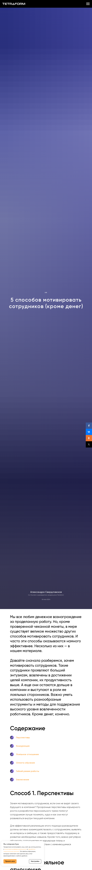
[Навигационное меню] (88, 4)
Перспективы (23, 737)
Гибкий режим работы (27, 771)
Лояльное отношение (27, 754)
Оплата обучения (25, 762)
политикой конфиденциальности (16, 849)
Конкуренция (22, 746)
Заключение (22, 779)
